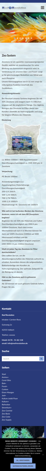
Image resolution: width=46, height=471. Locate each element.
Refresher (6, 404)
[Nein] (43, 454)
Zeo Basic (6, 413)
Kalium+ (5, 401)
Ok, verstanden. (23, 460)
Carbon (5, 389)
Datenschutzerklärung (23, 466)
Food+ (4, 386)
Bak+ (4, 383)
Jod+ (4, 395)
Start (4, 374)
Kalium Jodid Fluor (10, 398)
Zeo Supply (6, 420)
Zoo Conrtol (7, 410)
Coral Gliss (6, 380)
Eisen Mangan (8, 392)
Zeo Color (6, 416)
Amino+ (5, 377)
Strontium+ (7, 407)
